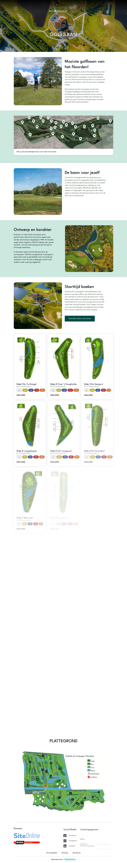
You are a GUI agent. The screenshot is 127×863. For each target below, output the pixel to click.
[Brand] (65, 8)
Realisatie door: (63, 859)
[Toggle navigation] (16, 8)
